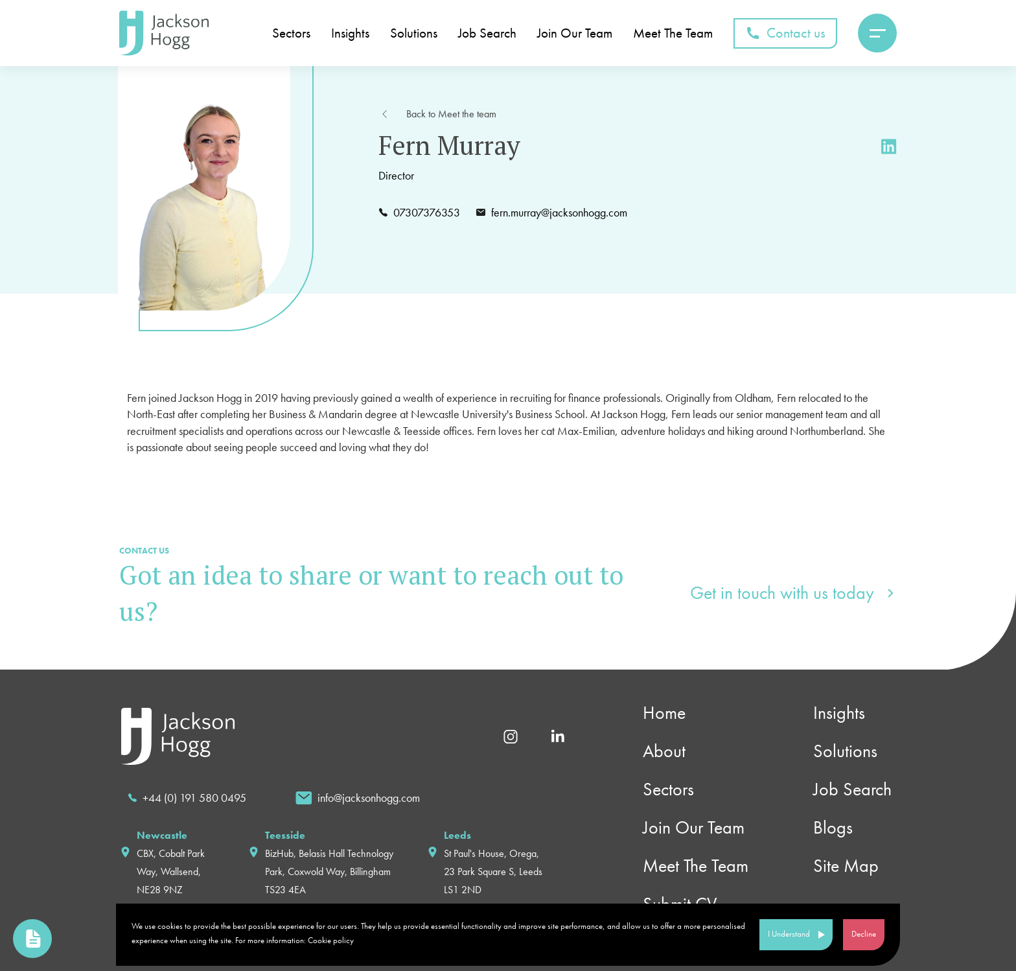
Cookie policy (331, 940)
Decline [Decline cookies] (863, 933)
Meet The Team (673, 33)
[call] (186, 797)
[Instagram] (511, 735)
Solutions (413, 33)
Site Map (846, 865)
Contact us (785, 32)
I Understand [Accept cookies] (789, 933)
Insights (350, 33)
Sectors (291, 33)
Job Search (487, 33)
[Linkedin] (558, 735)
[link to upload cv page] (32, 938)
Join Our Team (574, 33)
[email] (357, 797)
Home (664, 712)
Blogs (833, 827)
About (664, 751)
